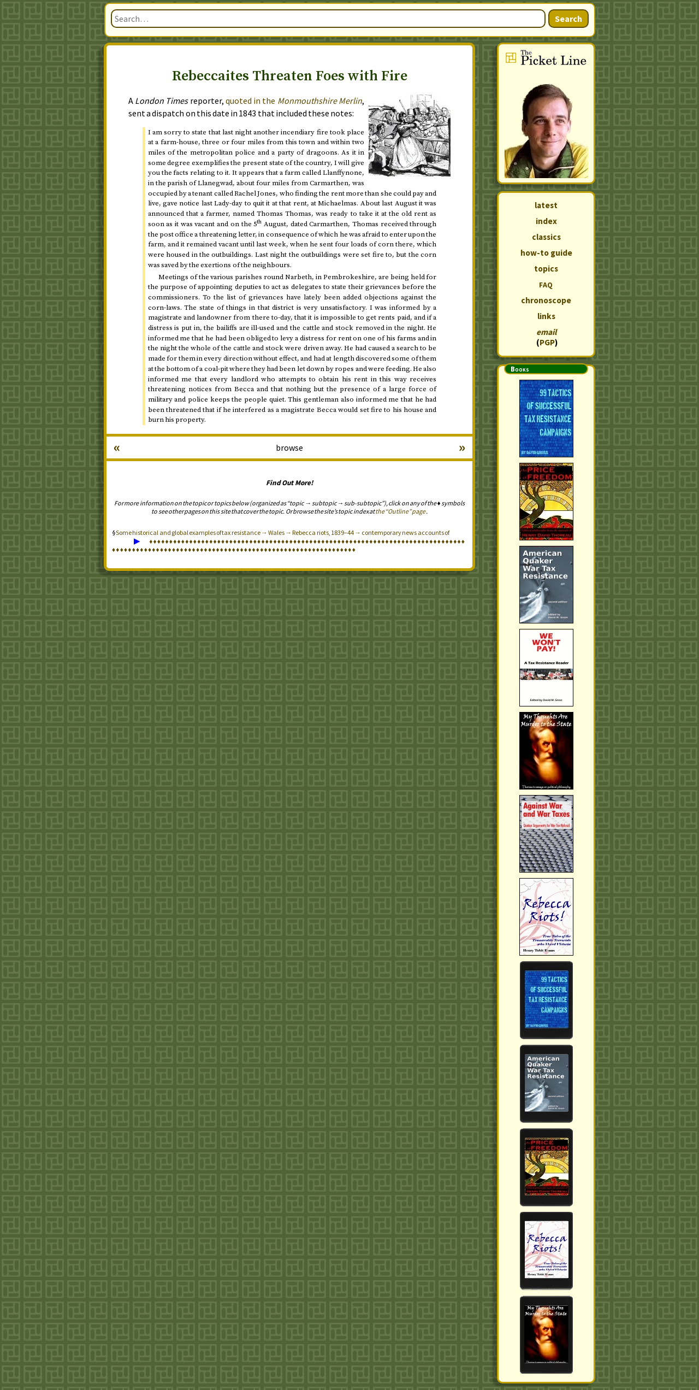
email (546, 332)
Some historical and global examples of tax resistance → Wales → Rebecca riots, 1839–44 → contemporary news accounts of (282, 532)
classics (546, 237)
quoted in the (294, 100)
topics (546, 268)
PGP (547, 342)
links (546, 316)
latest (546, 205)
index (546, 221)
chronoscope (546, 300)
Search (568, 18)
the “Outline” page (400, 511)
